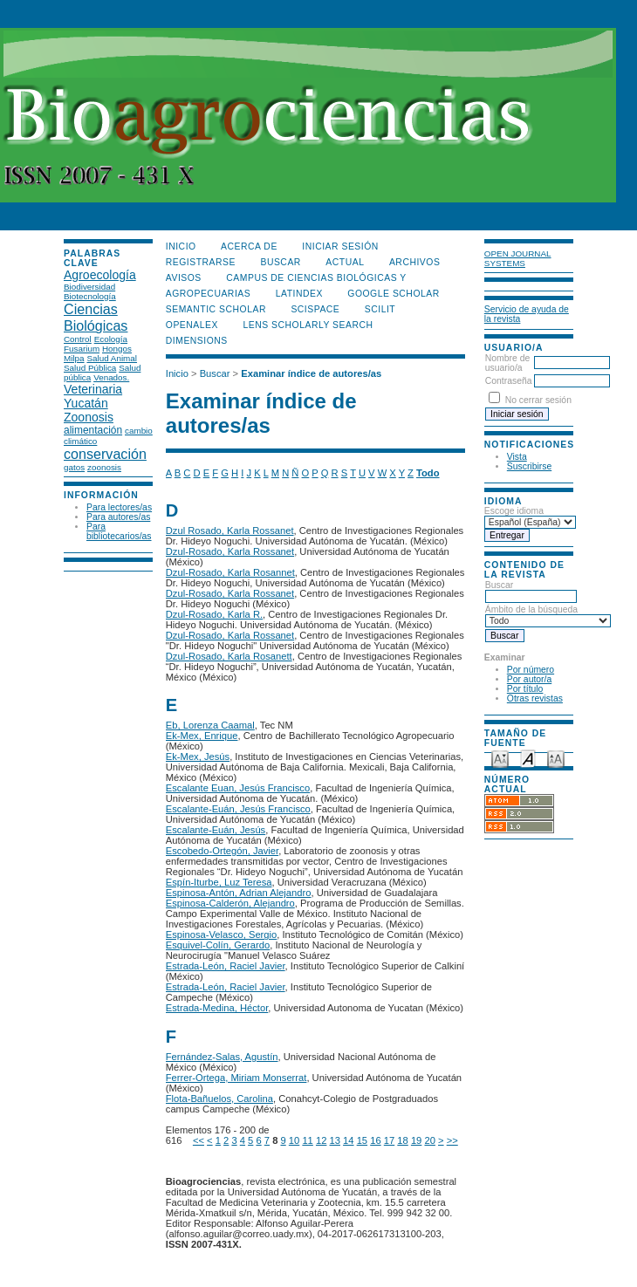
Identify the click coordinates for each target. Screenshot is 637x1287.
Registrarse (201, 262)
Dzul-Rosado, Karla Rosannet (230, 572)
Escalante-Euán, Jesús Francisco (238, 809)
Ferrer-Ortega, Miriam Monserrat (236, 1077)
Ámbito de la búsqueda (548, 615)
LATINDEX (299, 293)
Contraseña (508, 381)
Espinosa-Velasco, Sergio (221, 934)
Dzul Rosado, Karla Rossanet (230, 530)
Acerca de (249, 246)
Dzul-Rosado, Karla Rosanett (229, 656)
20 (429, 1140)
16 (375, 1140)
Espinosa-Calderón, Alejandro (230, 903)
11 (307, 1140)
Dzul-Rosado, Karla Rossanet (230, 551)
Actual (344, 262)
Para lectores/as (119, 507)
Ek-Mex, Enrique (202, 735)
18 (402, 1140)
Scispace (315, 309)
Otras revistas (535, 698)
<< (198, 1140)
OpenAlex (192, 325)
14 (348, 1140)
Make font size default (528, 758)
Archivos (414, 262)
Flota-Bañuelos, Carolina (219, 1098)
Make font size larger (556, 758)
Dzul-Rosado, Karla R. (214, 614)
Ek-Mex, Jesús (197, 756)
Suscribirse (529, 466)
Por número (530, 669)
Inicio (181, 246)
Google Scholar (393, 293)
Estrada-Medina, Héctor (217, 1008)
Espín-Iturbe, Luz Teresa (219, 882)
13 (335, 1140)
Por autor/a (529, 679)
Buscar (531, 590)
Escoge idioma (514, 511)
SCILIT (380, 309)
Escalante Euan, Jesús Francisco (238, 788)
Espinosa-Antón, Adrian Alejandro (239, 892)
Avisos (184, 278)
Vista (517, 457)
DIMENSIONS (197, 341)
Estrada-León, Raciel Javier (225, 966)
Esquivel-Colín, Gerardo (218, 945)
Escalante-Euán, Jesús (215, 830)
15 (362, 1140)
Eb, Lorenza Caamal (210, 725)
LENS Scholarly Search (308, 325)
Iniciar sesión (340, 246)
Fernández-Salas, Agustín (222, 1056)
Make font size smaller (500, 758)
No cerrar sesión (538, 400)
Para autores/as (118, 517)
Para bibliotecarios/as (119, 531)
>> (452, 1140)
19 (416, 1140)
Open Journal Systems (517, 258)
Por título (525, 689)
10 (294, 1140)
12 (321, 1140)
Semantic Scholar (216, 309)
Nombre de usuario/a (507, 363)
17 (389, 1140)
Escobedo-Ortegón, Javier (222, 850)
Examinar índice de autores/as (311, 373)
